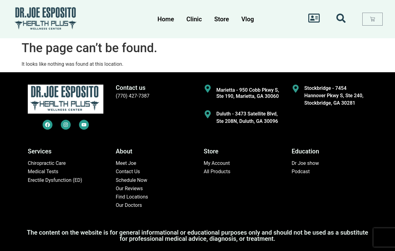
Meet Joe (126, 163)
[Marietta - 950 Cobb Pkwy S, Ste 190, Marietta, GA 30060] (208, 89)
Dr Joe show (305, 163)
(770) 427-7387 (132, 96)
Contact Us (128, 171)
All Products (217, 171)
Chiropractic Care (47, 163)
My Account (217, 163)
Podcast (301, 171)
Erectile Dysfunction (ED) (55, 180)
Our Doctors (129, 205)
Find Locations (132, 197)
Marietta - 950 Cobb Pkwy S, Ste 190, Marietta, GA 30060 (247, 93)
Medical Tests (43, 171)
